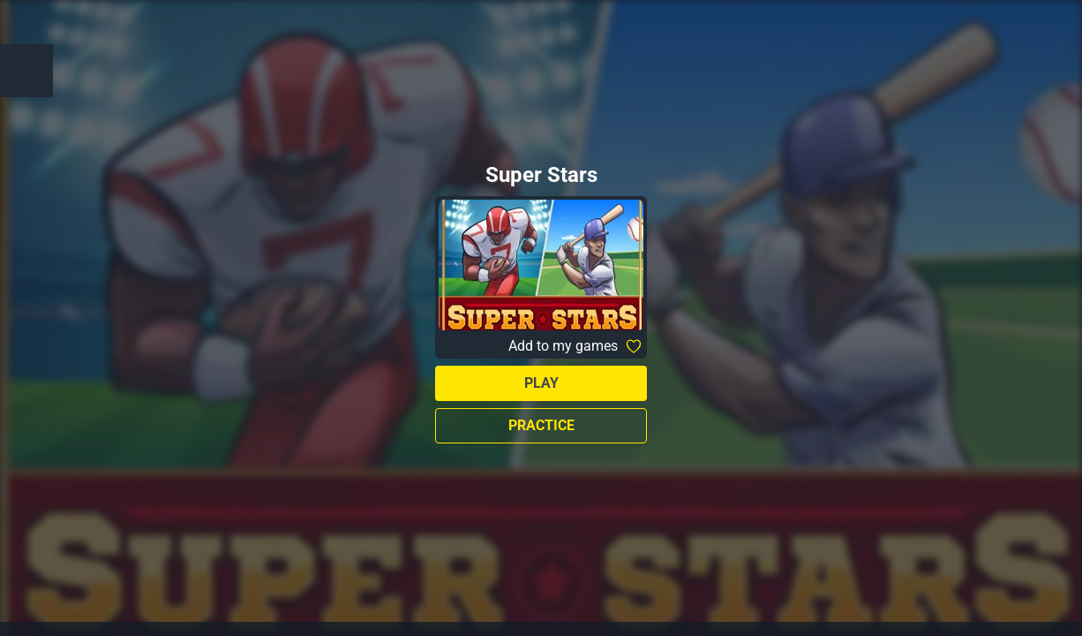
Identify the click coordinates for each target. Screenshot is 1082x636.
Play (541, 383)
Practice (541, 425)
